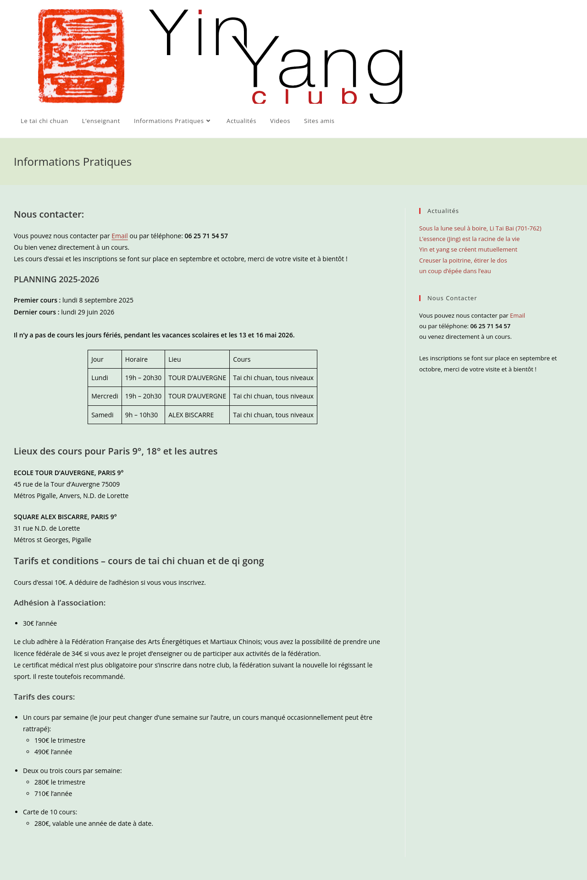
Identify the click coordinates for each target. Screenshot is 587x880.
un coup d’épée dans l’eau (455, 271)
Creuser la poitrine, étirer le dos (463, 260)
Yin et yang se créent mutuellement (468, 249)
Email (119, 235)
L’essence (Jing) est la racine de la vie (469, 239)
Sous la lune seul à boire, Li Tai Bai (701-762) (480, 228)
